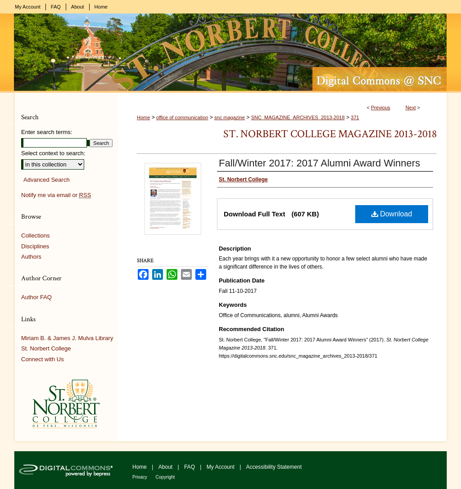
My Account (221, 467)
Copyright (165, 477)
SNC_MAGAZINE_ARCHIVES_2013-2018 (298, 117)
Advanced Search (46, 179)
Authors (31, 256)
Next (411, 107)
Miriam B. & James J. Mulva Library (67, 338)
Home (143, 117)
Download (391, 214)
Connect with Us (42, 359)
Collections (35, 235)
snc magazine (229, 117)
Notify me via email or (56, 195)
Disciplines (35, 246)
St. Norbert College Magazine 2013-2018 (330, 134)
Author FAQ (36, 297)
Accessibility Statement (274, 467)
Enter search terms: (46, 132)
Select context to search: (53, 153)
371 (355, 117)
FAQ (190, 467)
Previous (380, 107)
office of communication (182, 117)
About (166, 467)
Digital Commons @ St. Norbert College (230, 53)
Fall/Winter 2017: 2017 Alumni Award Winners (319, 163)
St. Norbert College (46, 348)
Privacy (140, 477)
